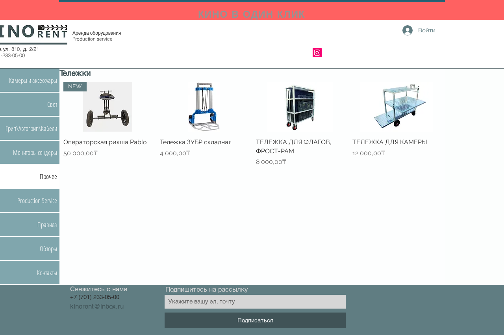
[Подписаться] (255, 320)
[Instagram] (317, 52)
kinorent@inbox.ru (97, 306)
